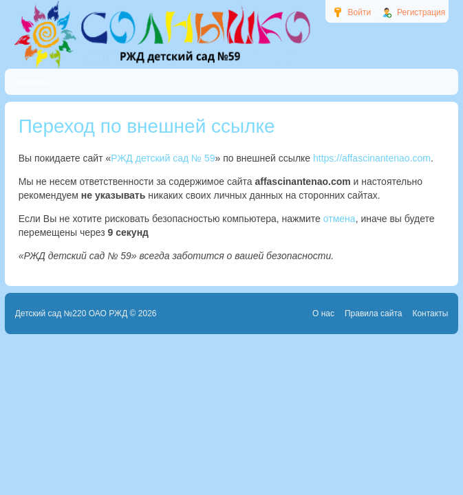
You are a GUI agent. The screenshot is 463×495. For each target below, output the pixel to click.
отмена (339, 218)
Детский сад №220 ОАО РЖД (71, 313)
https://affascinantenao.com (372, 158)
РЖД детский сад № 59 (163, 158)
